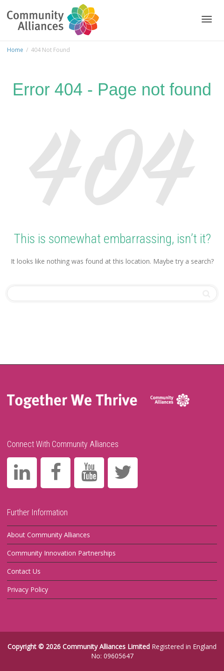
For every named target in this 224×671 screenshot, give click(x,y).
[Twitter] (123, 472)
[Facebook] (55, 472)
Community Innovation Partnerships (61, 552)
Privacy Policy (27, 589)
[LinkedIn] (22, 472)
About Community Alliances (48, 534)
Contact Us (24, 571)
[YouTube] (89, 472)
